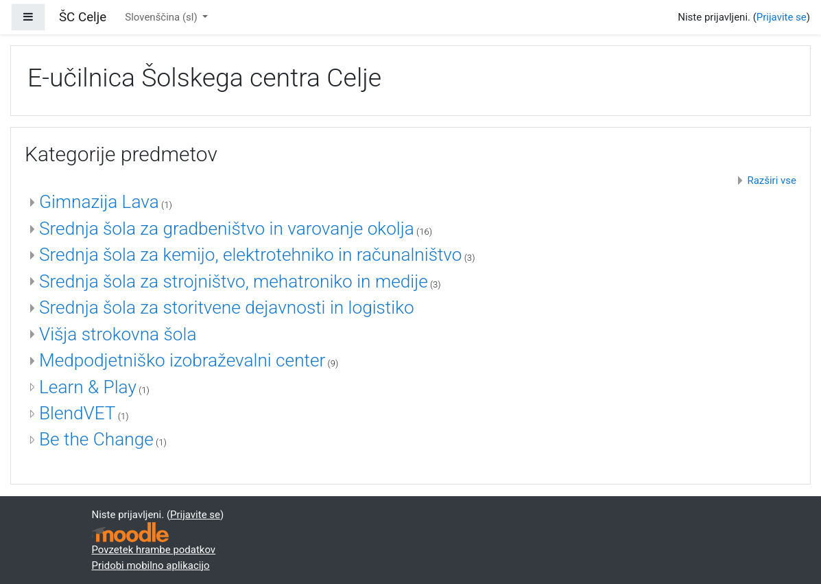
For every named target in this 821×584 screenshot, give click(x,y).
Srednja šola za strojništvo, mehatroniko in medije (233, 281)
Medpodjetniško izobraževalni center (182, 360)
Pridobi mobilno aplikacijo (151, 565)
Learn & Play (87, 387)
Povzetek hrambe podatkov (154, 550)
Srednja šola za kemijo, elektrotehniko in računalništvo (250, 254)
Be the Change (96, 439)
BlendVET (77, 413)
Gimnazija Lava (99, 201)
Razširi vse (771, 180)
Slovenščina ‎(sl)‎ (162, 17)
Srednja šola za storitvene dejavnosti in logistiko (226, 307)
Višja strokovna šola (117, 334)
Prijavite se (782, 17)
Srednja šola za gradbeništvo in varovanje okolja (226, 228)
